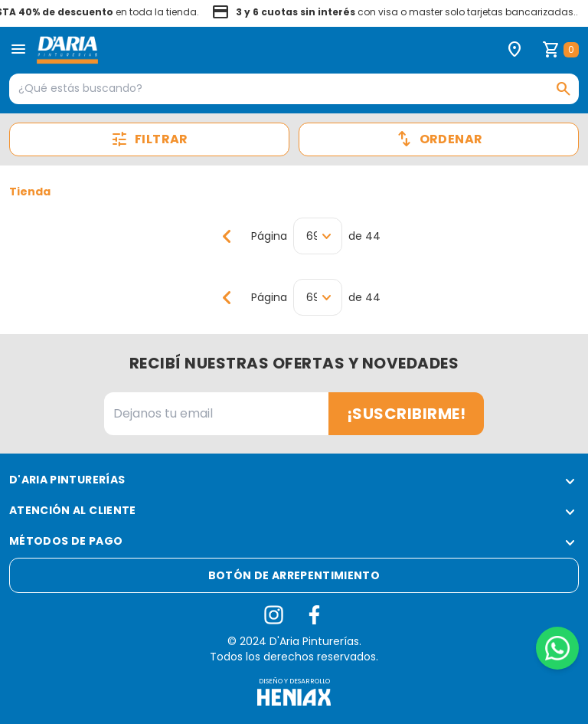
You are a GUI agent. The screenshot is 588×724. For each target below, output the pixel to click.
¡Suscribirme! (406, 413)
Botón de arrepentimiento (294, 575)
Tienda (30, 191)
